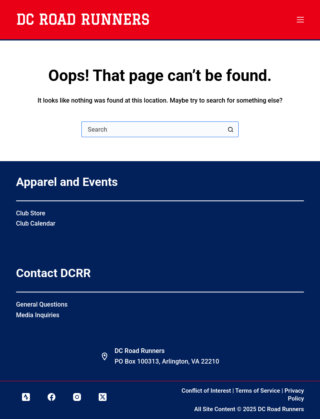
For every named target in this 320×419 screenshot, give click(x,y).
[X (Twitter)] (102, 397)
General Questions (42, 304)
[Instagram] (77, 397)
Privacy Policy (294, 394)
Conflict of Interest (206, 390)
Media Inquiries (37, 315)
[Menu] (300, 19)
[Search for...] (152, 129)
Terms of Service (257, 390)
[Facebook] (51, 397)
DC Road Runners (82, 20)
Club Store (30, 213)
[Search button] (231, 129)
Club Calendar (35, 223)
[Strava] (26, 397)
